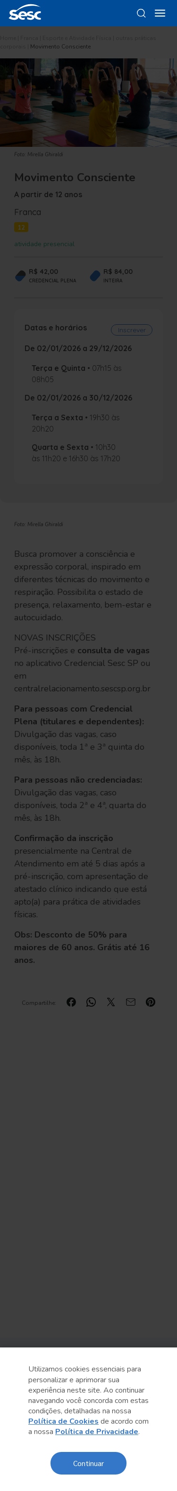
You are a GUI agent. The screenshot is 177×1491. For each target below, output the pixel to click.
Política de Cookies (63, 1421)
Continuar (88, 1463)
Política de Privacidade (96, 1432)
